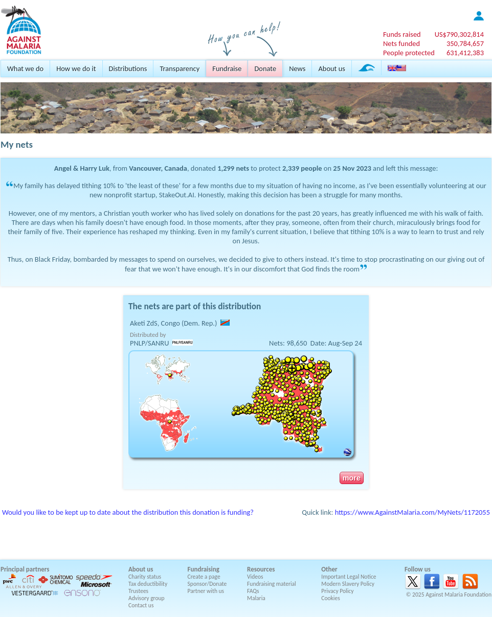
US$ (459, 34)
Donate (265, 68)
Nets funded (401, 43)
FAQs (253, 591)
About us (331, 68)
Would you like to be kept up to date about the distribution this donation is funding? (128, 512)
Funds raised (402, 34)
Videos (255, 576)
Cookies (330, 598)
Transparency (179, 68)
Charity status (144, 576)
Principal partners (25, 569)
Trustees (138, 591)
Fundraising (203, 569)
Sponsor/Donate (207, 583)
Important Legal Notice (348, 576)
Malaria (256, 598)
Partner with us (206, 591)
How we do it (76, 68)
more (352, 478)
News (297, 68)
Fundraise (226, 68)
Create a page (204, 576)
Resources (261, 569)
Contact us (140, 605)
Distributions (128, 68)
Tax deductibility (147, 583)
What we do (25, 68)
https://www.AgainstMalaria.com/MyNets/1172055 (412, 512)
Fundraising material (271, 583)
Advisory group (146, 598)
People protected (409, 52)
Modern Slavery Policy (347, 583)
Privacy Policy (337, 591)
